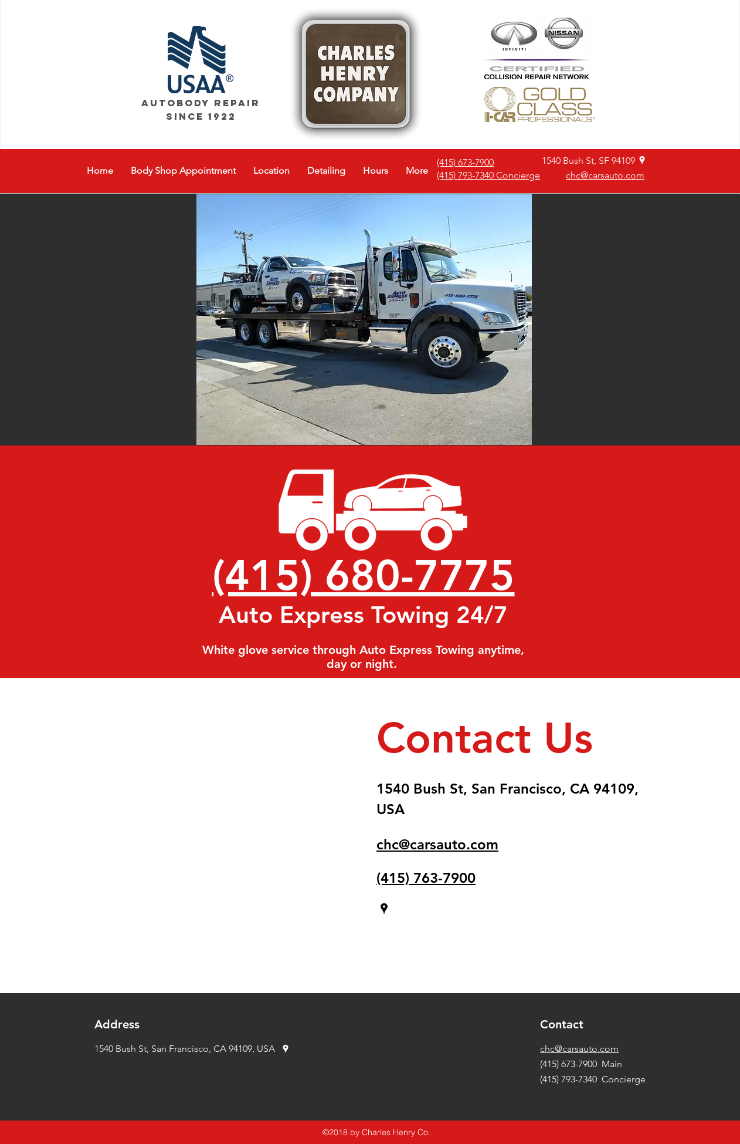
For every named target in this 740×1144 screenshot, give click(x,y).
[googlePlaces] (642, 160)
